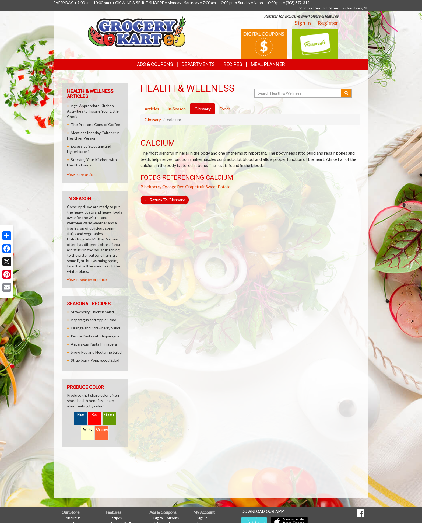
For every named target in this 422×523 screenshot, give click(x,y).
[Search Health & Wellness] (298, 93)
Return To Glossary (165, 199)
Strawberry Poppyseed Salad (95, 360)
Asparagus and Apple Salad (93, 320)
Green (109, 415)
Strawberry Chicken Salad (92, 311)
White (87, 429)
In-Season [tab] (177, 108)
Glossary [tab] (202, 108)
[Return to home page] (137, 31)
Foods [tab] (225, 108)
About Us (73, 518)
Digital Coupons (166, 518)
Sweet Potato (218, 186)
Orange (169, 186)
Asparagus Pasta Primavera (94, 344)
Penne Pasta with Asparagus (95, 336)
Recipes (232, 64)
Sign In (303, 22)
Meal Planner (268, 64)
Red (95, 415)
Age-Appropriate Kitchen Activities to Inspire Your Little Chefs (93, 111)
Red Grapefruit (191, 186)
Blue (80, 415)
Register (328, 22)
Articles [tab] (152, 108)
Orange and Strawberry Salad (95, 328)
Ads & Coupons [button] (155, 64)
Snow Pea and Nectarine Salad (96, 352)
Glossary (153, 119)
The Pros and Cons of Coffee (95, 124)
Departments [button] (198, 64)
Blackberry (150, 186)
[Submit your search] (346, 93)
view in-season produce (87, 279)
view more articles (82, 174)
